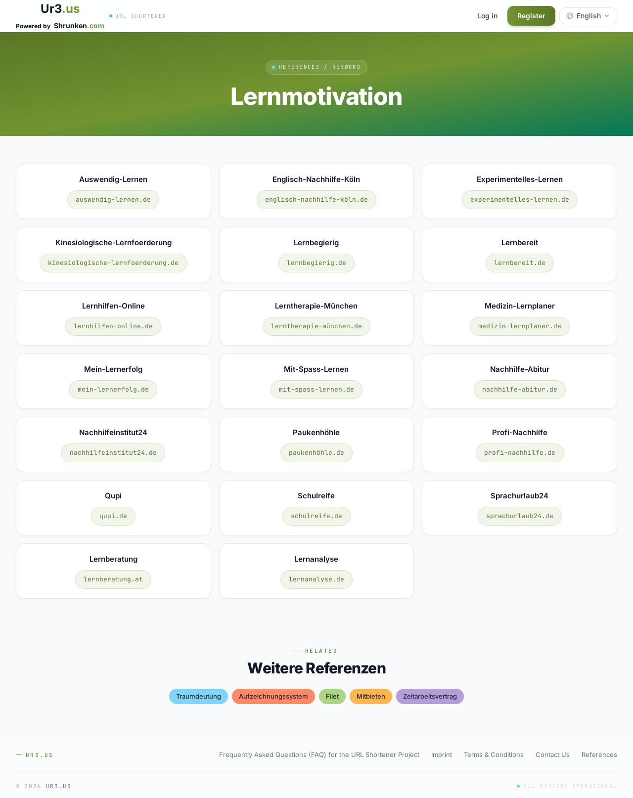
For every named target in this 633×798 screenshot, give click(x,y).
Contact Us (553, 754)
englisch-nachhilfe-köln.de (316, 199)
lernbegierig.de (316, 263)
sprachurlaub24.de (519, 516)
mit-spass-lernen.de (316, 389)
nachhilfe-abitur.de (519, 389)
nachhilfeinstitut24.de (113, 452)
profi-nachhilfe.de (519, 452)
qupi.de (113, 516)
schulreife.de (316, 516)
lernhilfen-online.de (113, 326)
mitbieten (371, 696)
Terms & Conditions (494, 754)
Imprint (441, 754)
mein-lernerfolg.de (113, 389)
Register (531, 15)
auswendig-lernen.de (113, 199)
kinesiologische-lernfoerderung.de (113, 263)
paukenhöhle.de (316, 452)
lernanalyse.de (316, 579)
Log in (487, 15)
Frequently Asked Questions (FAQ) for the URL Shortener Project (319, 754)
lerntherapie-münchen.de (316, 326)
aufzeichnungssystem (273, 696)
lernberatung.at (113, 579)
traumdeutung (198, 696)
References (599, 754)
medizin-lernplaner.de (519, 326)
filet (332, 696)
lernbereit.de (519, 263)
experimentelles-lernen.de (519, 199)
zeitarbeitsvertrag (430, 696)
